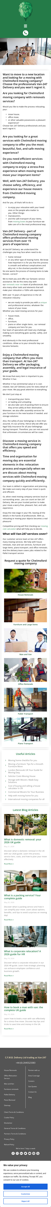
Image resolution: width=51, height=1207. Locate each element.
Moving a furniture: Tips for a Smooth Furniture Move (25, 765)
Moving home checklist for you (22, 760)
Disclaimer (8, 1123)
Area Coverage (34, 1076)
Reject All (25, 1201)
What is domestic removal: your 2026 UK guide (22, 841)
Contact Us (32, 1092)
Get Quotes (32, 1086)
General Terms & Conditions (15, 1128)
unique (43, 302)
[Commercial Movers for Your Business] (5, 792)
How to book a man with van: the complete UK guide (23, 1009)
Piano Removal (9, 1100)
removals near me (14, 284)
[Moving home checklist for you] (5, 760)
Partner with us (34, 1070)
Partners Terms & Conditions (15, 1134)
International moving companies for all (26, 799)
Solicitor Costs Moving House (21, 776)
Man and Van (9, 1084)
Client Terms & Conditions (14, 1112)
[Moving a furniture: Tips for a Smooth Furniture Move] (5, 765)
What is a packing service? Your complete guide (22, 897)
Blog (30, 1097)
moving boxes (19, 221)
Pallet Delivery (9, 1094)
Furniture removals (11, 1089)
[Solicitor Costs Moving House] (5, 776)
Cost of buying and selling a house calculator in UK (24, 787)
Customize (25, 1194)
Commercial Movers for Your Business (26, 792)
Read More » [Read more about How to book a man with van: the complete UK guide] (9, 1029)
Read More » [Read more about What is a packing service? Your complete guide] (9, 920)
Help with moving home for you (23, 795)
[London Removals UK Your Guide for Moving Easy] (5, 771)
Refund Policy (9, 1144)
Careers (31, 1081)
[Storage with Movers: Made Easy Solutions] (5, 781)
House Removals (10, 1070)
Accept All (25, 1187)
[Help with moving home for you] (5, 795)
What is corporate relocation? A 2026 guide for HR (22, 953)
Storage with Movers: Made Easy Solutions (23, 781)
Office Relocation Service (10, 1077)
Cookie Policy (9, 1117)
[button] (25, 26)
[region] (25, 1184)
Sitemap (7, 1105)
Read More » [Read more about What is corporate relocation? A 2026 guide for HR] (9, 975)
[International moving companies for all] (5, 799)
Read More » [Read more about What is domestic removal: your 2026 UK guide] (9, 864)
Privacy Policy (9, 1139)
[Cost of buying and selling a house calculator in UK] (5, 787)
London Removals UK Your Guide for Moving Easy (25, 771)
